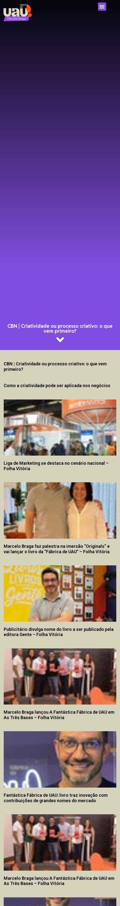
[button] (102, 6)
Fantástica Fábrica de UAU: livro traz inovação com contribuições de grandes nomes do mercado (56, 798)
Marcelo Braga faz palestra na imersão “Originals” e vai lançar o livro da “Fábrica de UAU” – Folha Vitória (57, 549)
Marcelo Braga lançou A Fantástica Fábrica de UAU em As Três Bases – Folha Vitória (59, 714)
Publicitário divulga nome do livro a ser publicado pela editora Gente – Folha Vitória (59, 632)
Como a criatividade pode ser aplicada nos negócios (57, 385)
